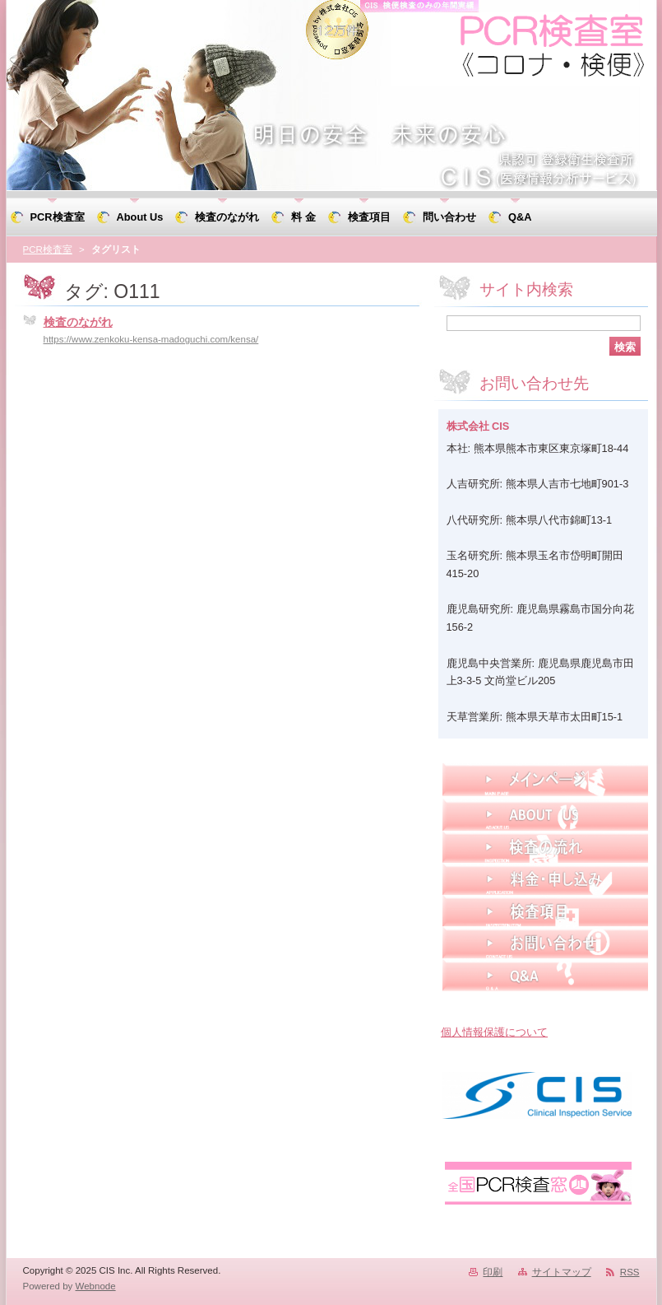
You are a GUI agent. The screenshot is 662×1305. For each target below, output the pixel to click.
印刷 (492, 1272)
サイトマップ (561, 1272)
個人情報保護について (494, 1032)
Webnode (96, 1286)
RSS (630, 1272)
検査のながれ (78, 322)
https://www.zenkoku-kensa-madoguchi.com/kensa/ (151, 339)
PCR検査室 (47, 249)
